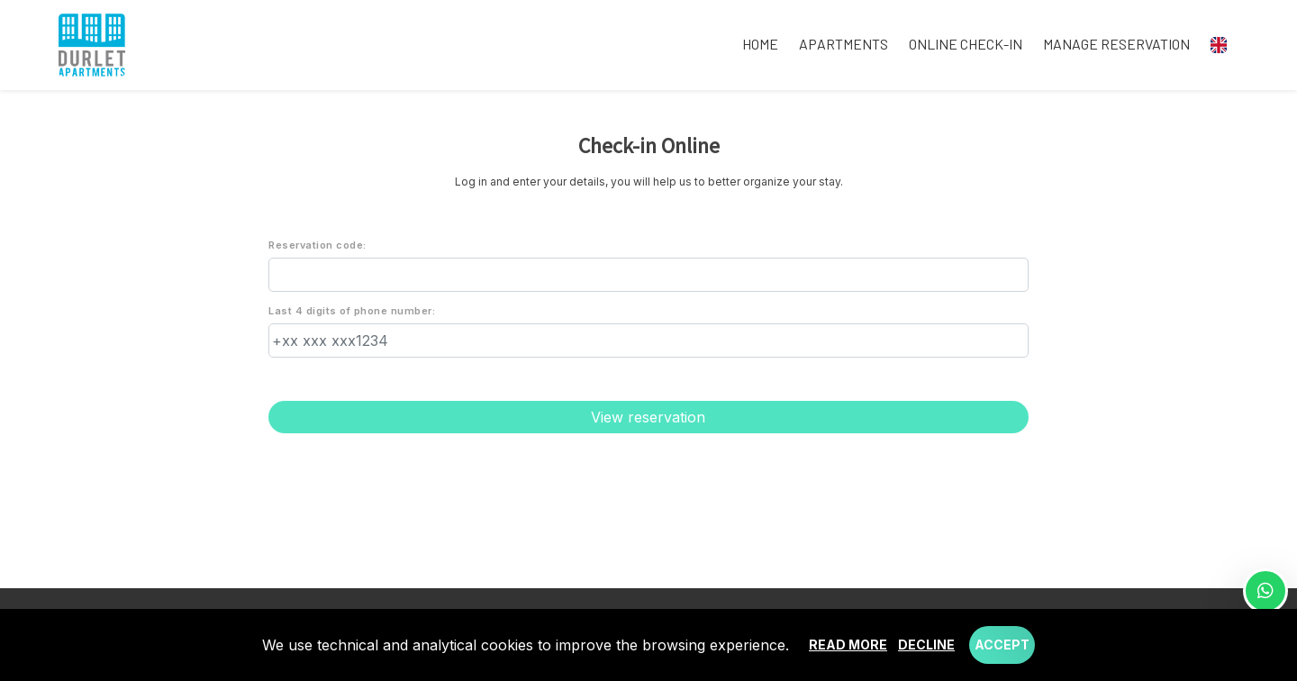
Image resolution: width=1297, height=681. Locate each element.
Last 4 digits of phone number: (351, 311)
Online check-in (965, 43)
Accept (1002, 644)
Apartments (843, 43)
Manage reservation (1116, 43)
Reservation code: (317, 245)
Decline (926, 644)
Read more (848, 644)
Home (760, 43)
